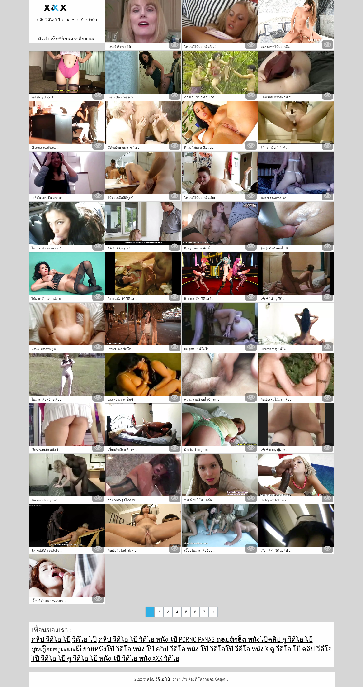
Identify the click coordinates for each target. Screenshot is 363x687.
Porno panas (197, 639)
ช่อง (75, 20)
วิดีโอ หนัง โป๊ (159, 639)
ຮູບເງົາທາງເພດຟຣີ (57, 649)
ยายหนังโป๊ (99, 649)
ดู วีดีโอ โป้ (297, 639)
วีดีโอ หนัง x (252, 649)
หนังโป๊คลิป (265, 639)
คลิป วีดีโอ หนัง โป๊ (183, 649)
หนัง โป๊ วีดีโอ (119, 658)
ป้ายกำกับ (89, 20)
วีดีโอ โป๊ (84, 639)
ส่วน (65, 20)
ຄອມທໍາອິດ (232, 639)
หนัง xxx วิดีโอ (159, 658)
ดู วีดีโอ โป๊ (285, 649)
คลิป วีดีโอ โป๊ (51, 639)
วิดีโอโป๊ (221, 649)
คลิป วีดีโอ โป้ (48, 20)
